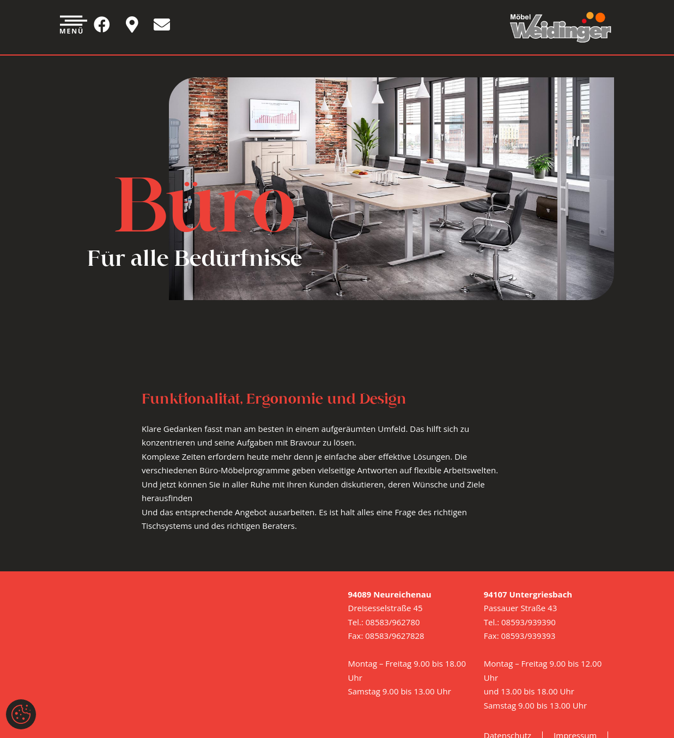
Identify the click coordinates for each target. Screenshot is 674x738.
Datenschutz (507, 656)
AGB (492, 681)
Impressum (575, 656)
